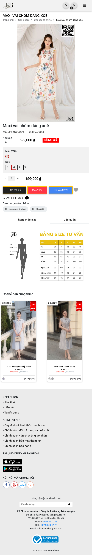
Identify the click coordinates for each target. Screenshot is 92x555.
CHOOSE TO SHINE (43, 19)
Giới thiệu (10, 402)
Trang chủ (8, 19)
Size (7, 161)
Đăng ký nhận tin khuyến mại (46, 498)
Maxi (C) (38, 209)
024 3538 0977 (49, 525)
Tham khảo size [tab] (26, 219)
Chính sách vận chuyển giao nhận (25, 435)
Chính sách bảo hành (17, 446)
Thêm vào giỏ (14, 190)
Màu (11, 150)
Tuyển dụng (11, 412)
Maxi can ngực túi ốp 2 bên (19, 367)
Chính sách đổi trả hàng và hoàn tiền (27, 430)
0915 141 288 (14, 197)
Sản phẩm (23, 19)
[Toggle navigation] (84, 5)
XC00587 (65, 370)
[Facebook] (6, 484)
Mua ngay (37, 190)
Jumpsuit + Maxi (15, 209)
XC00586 (19, 370)
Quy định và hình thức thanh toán (25, 425)
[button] (85, 73)
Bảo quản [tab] (70, 219)
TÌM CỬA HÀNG (61, 190)
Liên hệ (8, 407)
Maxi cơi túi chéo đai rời (64, 367)
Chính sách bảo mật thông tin (22, 440)
